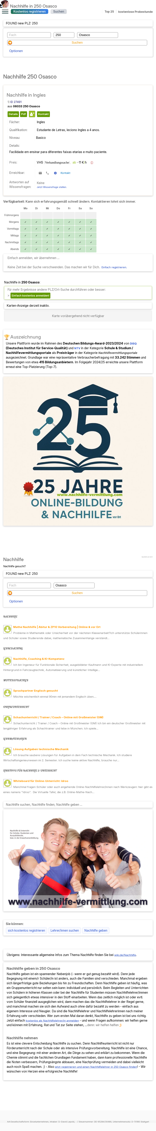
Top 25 (109, 11)
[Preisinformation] (91, 155)
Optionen (16, 43)
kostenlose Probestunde (135, 11)
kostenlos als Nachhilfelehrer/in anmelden (55, 1000)
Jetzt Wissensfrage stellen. (52, 180)
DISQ (134, 337)
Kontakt (66, 166)
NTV (77, 342)
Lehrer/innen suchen (64, 910)
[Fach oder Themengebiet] (29, 35)
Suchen (58, 11)
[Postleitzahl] (64, 35)
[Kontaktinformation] (55, 166)
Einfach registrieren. (115, 260)
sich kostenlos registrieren (26, 910)
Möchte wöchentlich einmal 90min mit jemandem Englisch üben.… (59, 676)
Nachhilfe (34, 6)
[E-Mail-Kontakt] (40, 166)
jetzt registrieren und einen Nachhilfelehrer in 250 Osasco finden (100, 1046)
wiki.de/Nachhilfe (126, 935)
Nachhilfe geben (95, 910)
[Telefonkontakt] (47, 166)
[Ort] (97, 35)
